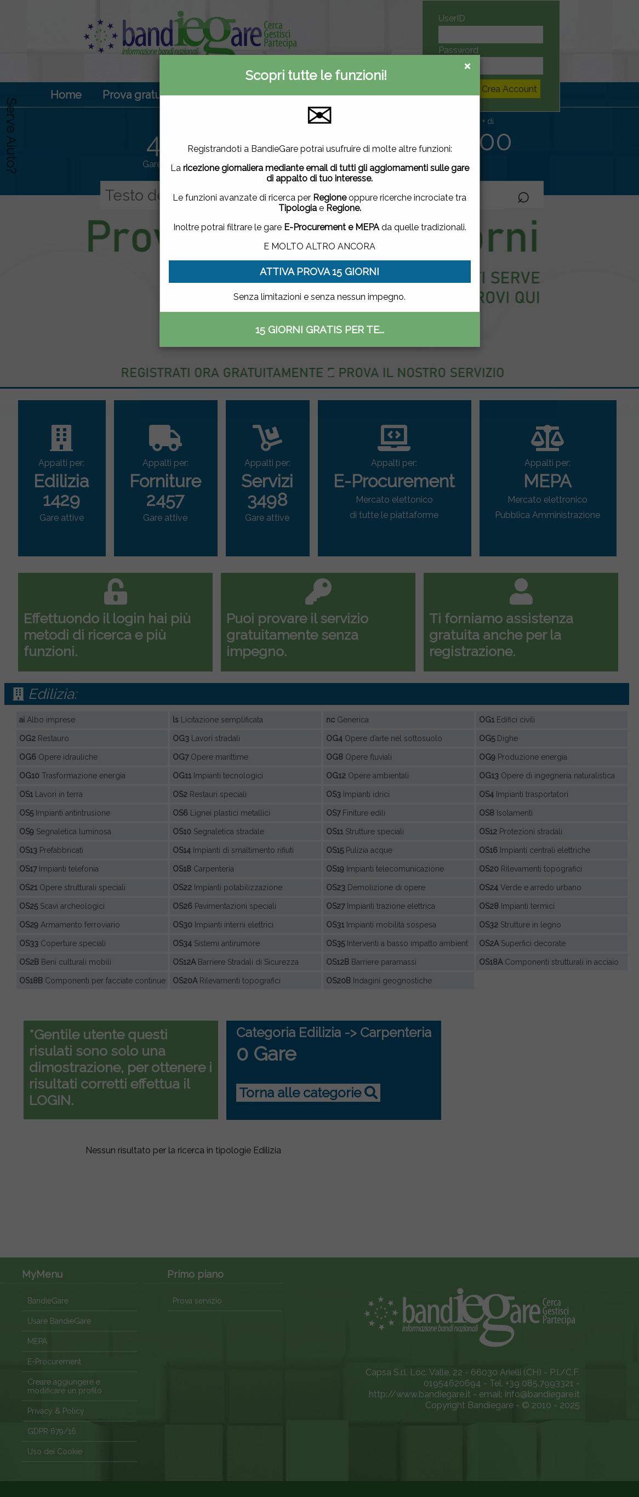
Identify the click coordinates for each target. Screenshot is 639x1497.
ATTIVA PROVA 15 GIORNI (319, 271)
